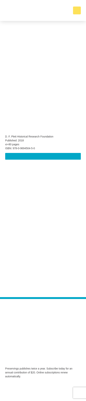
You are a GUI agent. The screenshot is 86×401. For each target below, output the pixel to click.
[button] (77, 10)
